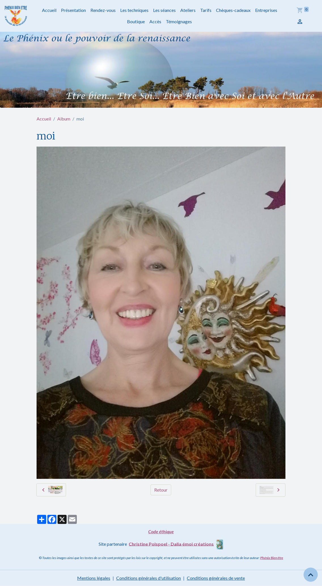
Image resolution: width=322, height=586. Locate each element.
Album (63, 118)
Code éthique (161, 531)
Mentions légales (93, 578)
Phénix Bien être (271, 558)
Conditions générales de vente (216, 578)
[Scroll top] (311, 575)
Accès (155, 21)
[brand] (16, 16)
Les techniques (134, 10)
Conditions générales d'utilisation (148, 578)
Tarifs (205, 10)
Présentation (73, 10)
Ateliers (188, 10)
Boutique (136, 21)
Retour (161, 489)
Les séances (164, 10)
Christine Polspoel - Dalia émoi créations (171, 543)
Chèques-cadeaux (233, 10)
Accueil (49, 10)
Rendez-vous (103, 10)
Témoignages (179, 21)
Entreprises (266, 10)
